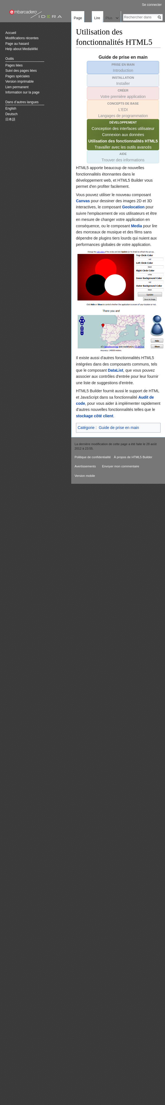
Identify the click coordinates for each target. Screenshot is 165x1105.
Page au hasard (17, 44)
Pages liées (14, 65)
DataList (115, 370)
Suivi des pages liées (21, 71)
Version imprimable (19, 81)
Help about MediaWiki (21, 49)
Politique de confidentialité (93, 457)
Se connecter (152, 5)
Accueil (10, 33)
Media (136, 226)
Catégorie (86, 427)
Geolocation (133, 207)
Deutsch (11, 114)
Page (78, 18)
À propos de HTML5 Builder (133, 457)
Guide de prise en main (119, 427)
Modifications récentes (21, 38)
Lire (87, 40)
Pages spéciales (17, 76)
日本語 (10, 119)
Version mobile (85, 475)
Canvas (83, 201)
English (10, 108)
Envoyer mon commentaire (120, 466)
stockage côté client (94, 416)
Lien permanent (16, 87)
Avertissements (85, 466)
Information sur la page (22, 92)
